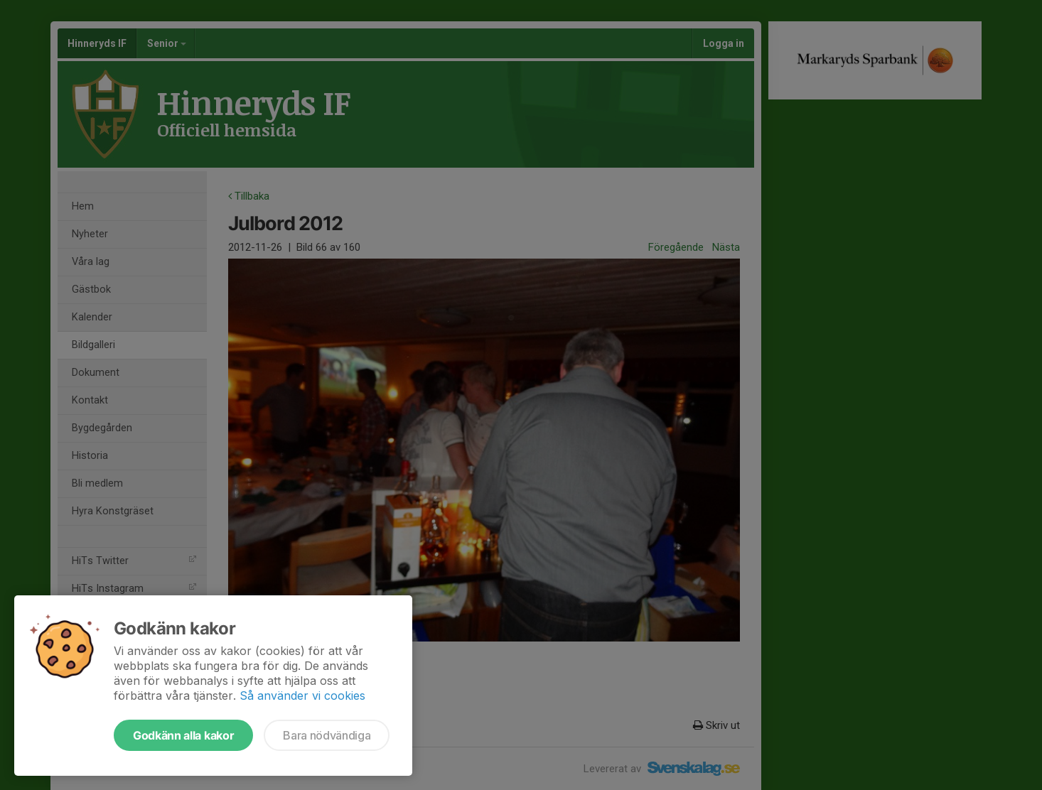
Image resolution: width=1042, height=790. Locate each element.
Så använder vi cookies (302, 695)
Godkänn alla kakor (183, 735)
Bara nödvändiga (326, 735)
